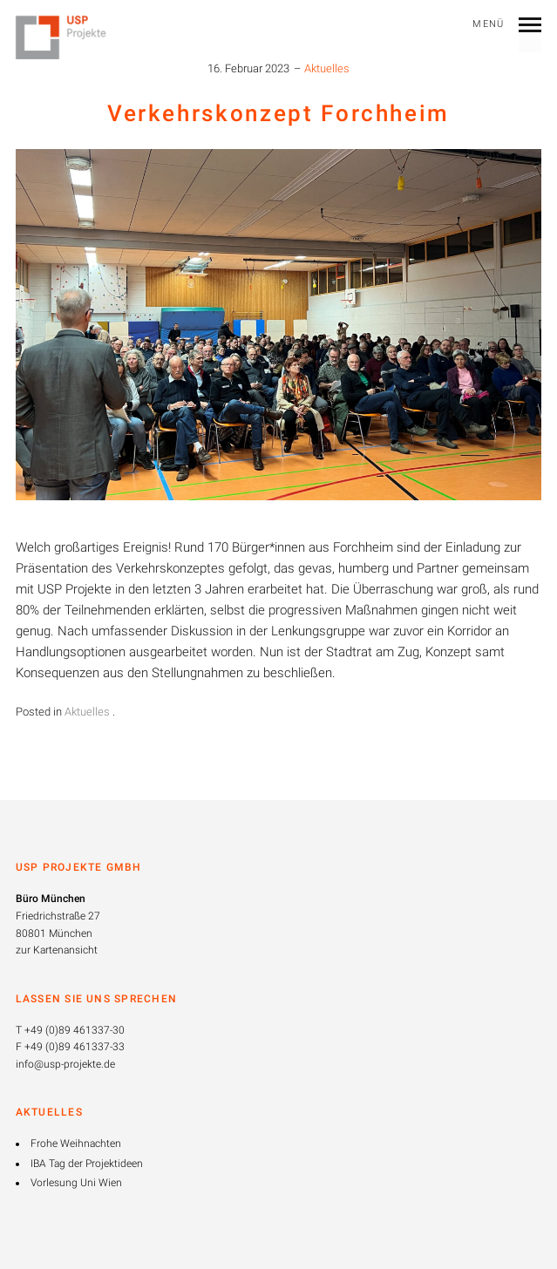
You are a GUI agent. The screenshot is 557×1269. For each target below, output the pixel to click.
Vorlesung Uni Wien (76, 1183)
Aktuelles (327, 68)
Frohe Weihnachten (76, 1143)
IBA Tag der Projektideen (87, 1163)
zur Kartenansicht (57, 950)
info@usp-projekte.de (65, 1064)
